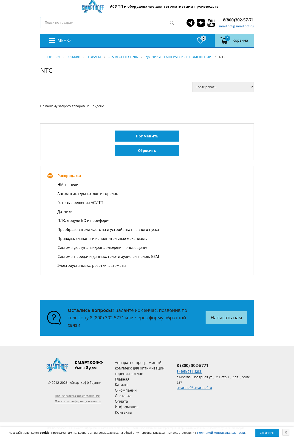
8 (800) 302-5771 (107, 317)
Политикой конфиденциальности (221, 432)
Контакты (123, 412)
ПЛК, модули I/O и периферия (83, 220)
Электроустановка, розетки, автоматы (91, 265)
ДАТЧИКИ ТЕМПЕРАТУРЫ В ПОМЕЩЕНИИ (179, 57)
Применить (147, 136)
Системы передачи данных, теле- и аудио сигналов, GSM (108, 256)
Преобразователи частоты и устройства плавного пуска (108, 229)
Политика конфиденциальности (78, 401)
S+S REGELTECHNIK (123, 57)
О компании (126, 390)
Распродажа (69, 175)
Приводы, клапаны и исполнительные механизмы (102, 238)
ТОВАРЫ (94, 57)
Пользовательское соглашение (77, 396)
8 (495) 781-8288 (189, 371)
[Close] (286, 432)
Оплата (121, 401)
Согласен (267, 432)
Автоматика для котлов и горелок (87, 193)
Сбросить (147, 150)
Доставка (123, 395)
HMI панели (67, 184)
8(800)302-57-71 (238, 20)
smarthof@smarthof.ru (236, 26)
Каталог (74, 57)
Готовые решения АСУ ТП (80, 202)
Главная (53, 57)
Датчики (65, 211)
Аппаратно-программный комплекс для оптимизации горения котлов (139, 368)
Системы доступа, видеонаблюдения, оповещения (102, 247)
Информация (127, 406)
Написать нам (226, 317)
